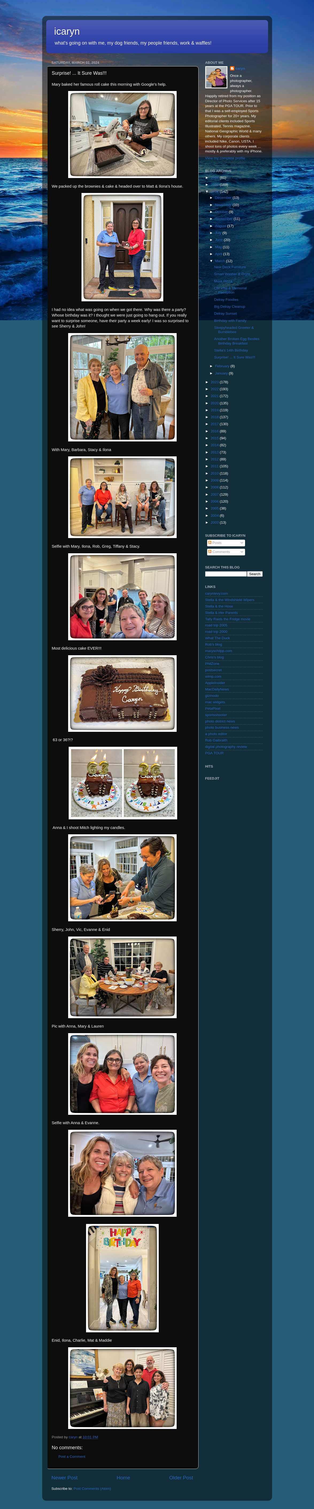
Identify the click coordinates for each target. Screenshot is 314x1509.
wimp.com (213, 676)
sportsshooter (216, 715)
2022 (215, 389)
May (219, 247)
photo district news (220, 721)
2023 (215, 382)
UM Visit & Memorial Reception (230, 290)
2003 (215, 522)
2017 (215, 424)
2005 (215, 508)
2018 (215, 417)
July (219, 233)
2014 (215, 445)
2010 (215, 473)
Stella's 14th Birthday (231, 350)
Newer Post (65, 1477)
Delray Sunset (225, 313)
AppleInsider (215, 683)
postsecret (213, 670)
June (219, 240)
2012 (215, 459)
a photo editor (216, 734)
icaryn (67, 31)
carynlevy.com (216, 593)
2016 (215, 431)
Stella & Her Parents (221, 613)
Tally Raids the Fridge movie (228, 619)
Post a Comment (72, 1457)
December (224, 198)
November (224, 205)
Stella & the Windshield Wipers (230, 600)
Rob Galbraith (216, 740)
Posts (215, 543)
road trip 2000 (216, 632)
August (221, 226)
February (223, 366)
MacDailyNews (217, 689)
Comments (219, 552)
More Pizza (223, 281)
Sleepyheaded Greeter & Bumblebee (234, 330)
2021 (215, 396)
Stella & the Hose (219, 606)
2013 (215, 452)
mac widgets (215, 702)
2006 (215, 501)
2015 (215, 438)
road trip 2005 (216, 625)
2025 (215, 185)
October (222, 212)
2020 (215, 403)
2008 (215, 487)
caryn (240, 68)
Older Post (181, 1477)
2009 (215, 480)
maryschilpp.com (218, 651)
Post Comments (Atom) (92, 1489)
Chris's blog (214, 657)
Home (123, 1477)
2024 (215, 191)
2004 (215, 515)
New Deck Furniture (230, 267)
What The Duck (217, 638)
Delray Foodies (226, 300)
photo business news (222, 727)
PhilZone (212, 664)
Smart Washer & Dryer (232, 274)
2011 (215, 466)
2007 (215, 494)
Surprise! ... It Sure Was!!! (234, 357)
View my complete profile (225, 158)
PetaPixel (212, 708)
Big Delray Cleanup (229, 307)
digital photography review (226, 747)
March (220, 261)
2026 (215, 178)
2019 (215, 410)
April (219, 254)
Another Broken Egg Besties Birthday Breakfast (236, 341)
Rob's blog (213, 644)
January (222, 373)
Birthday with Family (230, 321)
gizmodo (212, 696)
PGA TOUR (214, 753)
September (224, 219)
